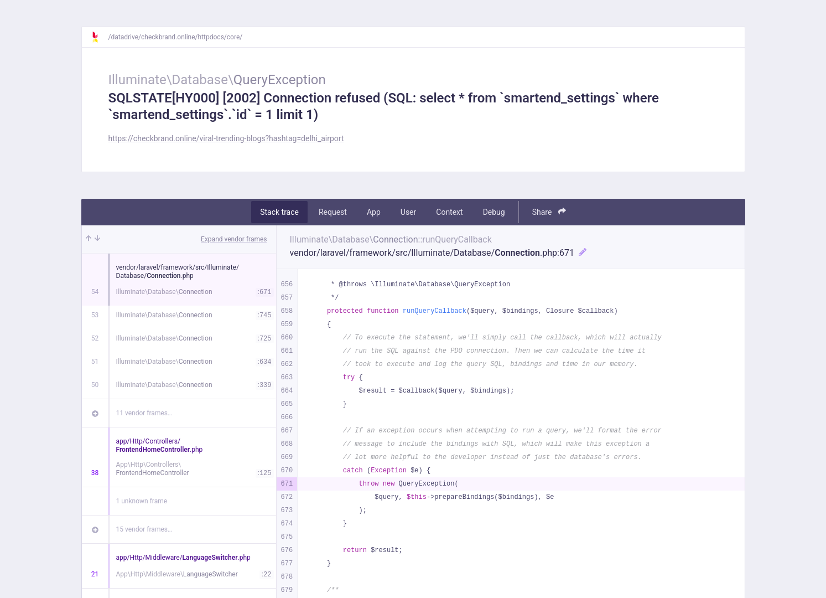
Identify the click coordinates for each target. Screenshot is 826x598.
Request (333, 212)
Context (449, 212)
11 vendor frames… (144, 413)
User (408, 212)
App (374, 212)
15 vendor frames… (144, 529)
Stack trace (279, 212)
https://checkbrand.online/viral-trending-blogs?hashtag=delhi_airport (226, 138)
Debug (494, 212)
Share (549, 211)
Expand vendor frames (234, 239)
